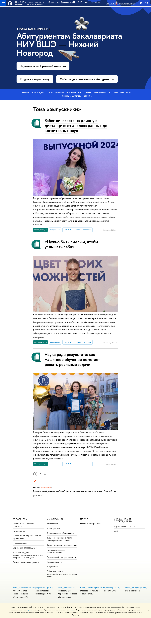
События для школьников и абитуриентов (87, 79)
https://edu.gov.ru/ (44, 587)
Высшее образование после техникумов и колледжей (59, 539)
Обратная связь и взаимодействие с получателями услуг (62, 574)
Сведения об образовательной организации (27, 537)
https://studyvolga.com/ (136, 587)
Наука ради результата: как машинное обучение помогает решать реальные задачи (72, 359)
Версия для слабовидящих (25, 547)
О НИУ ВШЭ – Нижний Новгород (23, 524)
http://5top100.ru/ (111, 587)
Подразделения (20, 542)
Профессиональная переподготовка (56, 551)
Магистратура (53, 528)
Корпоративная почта (124, 526)
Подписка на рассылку (34, 79)
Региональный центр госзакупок (61, 557)
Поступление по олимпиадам (63, 92)
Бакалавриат (52, 523)
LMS (116, 531)
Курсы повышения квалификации (62, 545)
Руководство (19, 531)
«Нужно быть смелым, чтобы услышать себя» (71, 244)
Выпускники (52, 566)
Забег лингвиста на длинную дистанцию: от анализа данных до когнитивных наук (76, 125)
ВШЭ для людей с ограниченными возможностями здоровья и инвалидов (28, 555)
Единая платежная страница (26, 562)
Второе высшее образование (60, 533)
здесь (30, 610)
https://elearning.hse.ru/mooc (94, 587)
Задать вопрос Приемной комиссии (43, 66)
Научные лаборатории (90, 523)
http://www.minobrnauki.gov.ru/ (27, 587)
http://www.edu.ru (66, 587)
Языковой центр (54, 561)
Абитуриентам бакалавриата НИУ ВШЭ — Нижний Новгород (69, 44)
